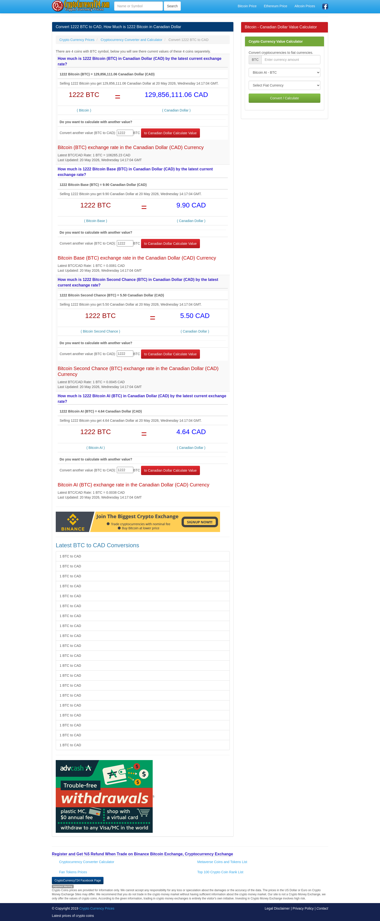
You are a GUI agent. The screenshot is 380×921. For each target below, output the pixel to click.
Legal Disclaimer (277, 908)
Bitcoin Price (247, 6)
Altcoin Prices (304, 6)
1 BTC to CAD (70, 556)
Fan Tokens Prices (73, 872)
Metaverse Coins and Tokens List (222, 862)
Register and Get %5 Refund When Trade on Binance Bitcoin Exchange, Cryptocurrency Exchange (142, 854)
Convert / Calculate (284, 98)
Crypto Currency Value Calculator (276, 41)
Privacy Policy (303, 908)
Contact (322, 908)
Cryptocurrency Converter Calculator (86, 862)
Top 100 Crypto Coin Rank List (220, 872)
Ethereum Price (275, 6)
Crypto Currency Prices (96, 908)
